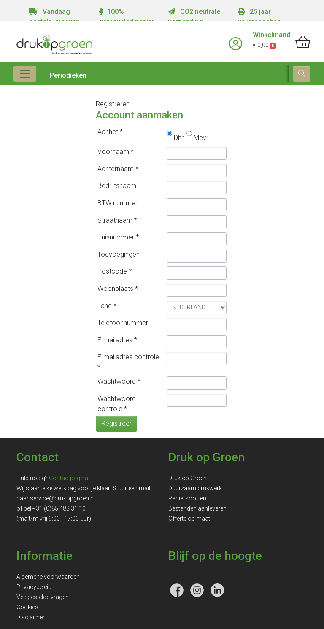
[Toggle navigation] (25, 74)
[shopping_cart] (303, 42)
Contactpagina (68, 478)
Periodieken (68, 75)
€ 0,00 (264, 45)
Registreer (116, 423)
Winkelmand (271, 35)
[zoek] (301, 74)
